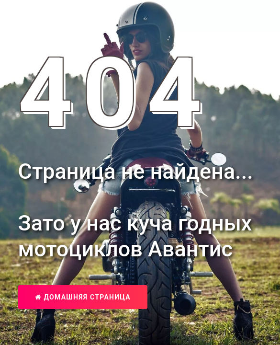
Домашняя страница (83, 297)
